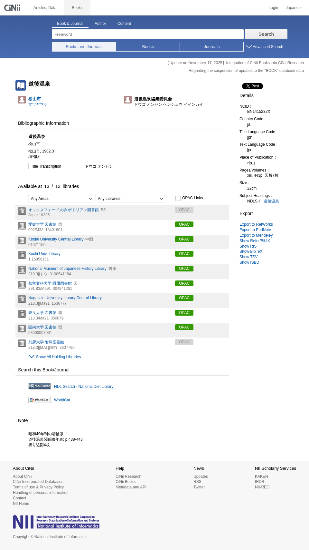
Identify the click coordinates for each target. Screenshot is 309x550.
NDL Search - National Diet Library (83, 386)
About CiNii (22, 476)
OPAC (184, 224)
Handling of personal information (41, 492)
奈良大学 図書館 (42, 312)
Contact (19, 498)
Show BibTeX (250, 251)
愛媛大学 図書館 (42, 224)
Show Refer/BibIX (254, 241)
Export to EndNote (255, 230)
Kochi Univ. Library (44, 253)
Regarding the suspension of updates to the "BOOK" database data (246, 70)
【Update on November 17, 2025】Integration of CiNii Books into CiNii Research (234, 63)
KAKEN (261, 476)
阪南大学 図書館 (42, 327)
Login (273, 7)
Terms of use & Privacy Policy (38, 487)
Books (148, 46)
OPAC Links (189, 198)
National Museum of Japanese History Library (67, 268)
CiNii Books (126, 481)
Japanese (294, 7)
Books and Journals (84, 46)
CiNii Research (128, 476)
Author (100, 23)
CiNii (13, 7)
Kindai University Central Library (55, 239)
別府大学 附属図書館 (46, 342)
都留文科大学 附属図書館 (50, 283)
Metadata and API (131, 487)
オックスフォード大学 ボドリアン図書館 (63, 210)
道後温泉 (271, 201)
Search (266, 34)
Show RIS (248, 246)
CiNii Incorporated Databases (38, 481)
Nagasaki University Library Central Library (65, 298)
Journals (212, 46)
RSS (197, 481)
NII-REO (262, 487)
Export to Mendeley (256, 235)
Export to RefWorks (256, 224)
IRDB (259, 481)
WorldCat (62, 400)
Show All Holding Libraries (58, 357)
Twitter (199, 487)
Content (124, 23)
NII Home (21, 503)
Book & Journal (70, 23)
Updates (200, 476)
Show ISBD (249, 262)
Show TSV (248, 257)
